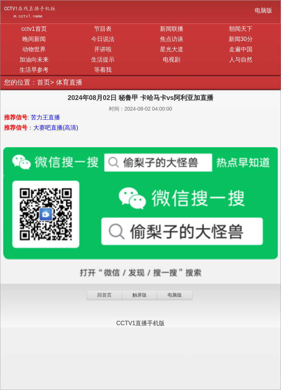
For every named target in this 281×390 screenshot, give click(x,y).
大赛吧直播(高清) (55, 128)
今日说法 (103, 39)
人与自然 (240, 59)
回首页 (104, 295)
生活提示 (103, 59)
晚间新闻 (34, 39)
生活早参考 (34, 70)
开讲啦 (103, 49)
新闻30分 (241, 39)
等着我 (103, 70)
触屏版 (139, 295)
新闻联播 (171, 29)
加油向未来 (34, 59)
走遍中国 (240, 49)
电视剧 (171, 59)
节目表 (103, 29)
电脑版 (263, 10)
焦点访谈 (171, 39)
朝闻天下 (240, 29)
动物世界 (34, 49)
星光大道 (171, 49)
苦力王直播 (45, 117)
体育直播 (69, 82)
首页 (43, 82)
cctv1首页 (33, 29)
